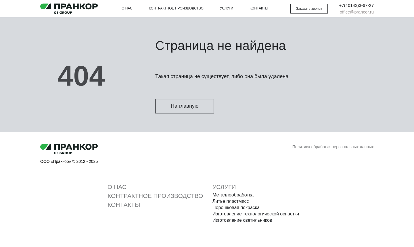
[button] (309, 8)
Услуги (226, 8)
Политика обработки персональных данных (333, 146)
